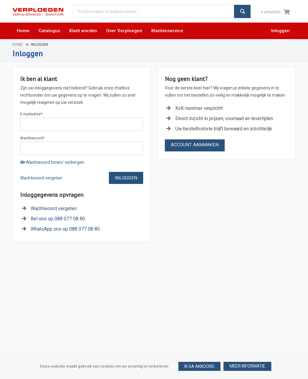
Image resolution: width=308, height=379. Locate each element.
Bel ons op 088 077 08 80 (58, 219)
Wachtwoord (32, 138)
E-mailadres (31, 114)
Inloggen (280, 30)
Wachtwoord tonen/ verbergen (52, 162)
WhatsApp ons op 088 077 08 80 (65, 229)
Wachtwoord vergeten (41, 178)
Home (17, 44)
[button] (247, 366)
